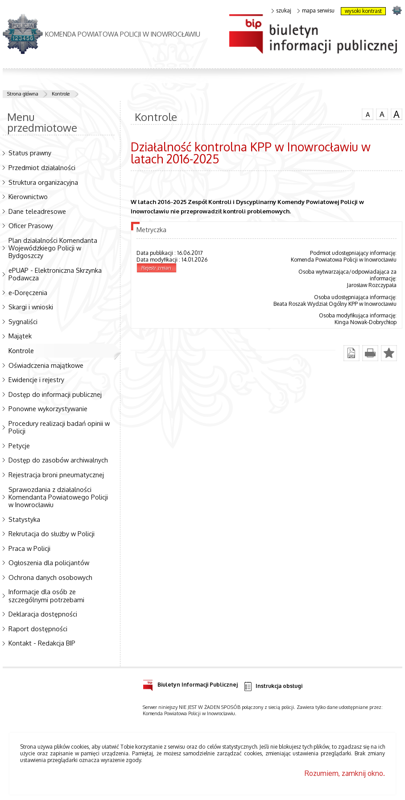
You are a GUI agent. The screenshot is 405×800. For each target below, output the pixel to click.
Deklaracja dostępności (42, 614)
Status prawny (29, 153)
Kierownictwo (28, 196)
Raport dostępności (37, 629)
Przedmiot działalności (41, 167)
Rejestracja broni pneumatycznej (56, 475)
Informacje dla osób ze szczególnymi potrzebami (46, 595)
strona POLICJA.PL (396, 10)
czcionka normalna (367, 113)
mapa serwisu (316, 10)
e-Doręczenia (27, 292)
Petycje (19, 446)
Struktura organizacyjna (43, 182)
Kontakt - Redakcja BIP (41, 643)
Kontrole (61, 94)
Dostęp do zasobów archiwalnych (58, 460)
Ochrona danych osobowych (50, 577)
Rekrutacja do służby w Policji (51, 533)
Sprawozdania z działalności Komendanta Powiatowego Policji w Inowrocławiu (58, 496)
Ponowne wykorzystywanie (47, 408)
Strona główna (22, 94)
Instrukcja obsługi (272, 686)
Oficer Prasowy (30, 225)
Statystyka (24, 519)
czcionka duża (396, 114)
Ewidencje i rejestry (36, 379)
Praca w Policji (29, 548)
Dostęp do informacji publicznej (55, 394)
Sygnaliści (22, 321)
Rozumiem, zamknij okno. (345, 773)
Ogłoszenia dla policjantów (48, 562)
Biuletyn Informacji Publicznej (190, 683)
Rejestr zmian (156, 268)
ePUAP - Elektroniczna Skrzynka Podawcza (55, 274)
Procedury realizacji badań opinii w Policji (59, 427)
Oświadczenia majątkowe (45, 365)
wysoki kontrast (363, 11)
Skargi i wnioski (30, 307)
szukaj (281, 10)
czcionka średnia (382, 113)
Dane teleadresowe (37, 211)
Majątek (20, 336)
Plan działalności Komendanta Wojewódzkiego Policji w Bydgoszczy (52, 247)
